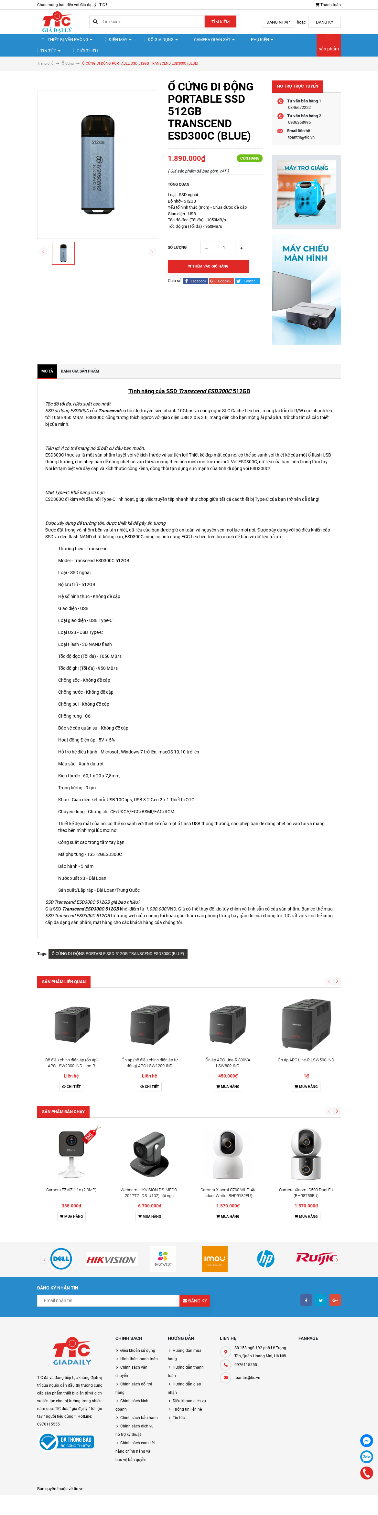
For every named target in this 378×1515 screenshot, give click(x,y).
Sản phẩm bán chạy (63, 1063)
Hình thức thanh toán (139, 1252)
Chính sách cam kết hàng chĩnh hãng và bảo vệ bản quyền (135, 1344)
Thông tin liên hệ (187, 1302)
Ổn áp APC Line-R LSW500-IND (306, 1012)
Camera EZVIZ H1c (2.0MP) (71, 1083)
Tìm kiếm (220, 21)
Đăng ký (324, 22)
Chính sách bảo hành (139, 1311)
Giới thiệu (52, 59)
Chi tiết (71, 1039)
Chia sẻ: (175, 291)
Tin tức (276, 42)
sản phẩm (329, 54)
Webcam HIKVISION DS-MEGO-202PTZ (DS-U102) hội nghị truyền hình (149, 1089)
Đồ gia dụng (151, 42)
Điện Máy (113, 42)
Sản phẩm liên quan (64, 992)
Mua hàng (228, 1039)
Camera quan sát (199, 42)
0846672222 (299, 118)
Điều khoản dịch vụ (189, 1294)
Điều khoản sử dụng (137, 1244)
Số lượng (177, 258)
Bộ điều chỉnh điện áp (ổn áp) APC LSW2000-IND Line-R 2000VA (71, 1018)
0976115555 (245, 1258)
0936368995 (299, 133)
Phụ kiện (243, 42)
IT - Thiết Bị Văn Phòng (64, 42)
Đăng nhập (278, 22)
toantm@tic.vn (301, 148)
